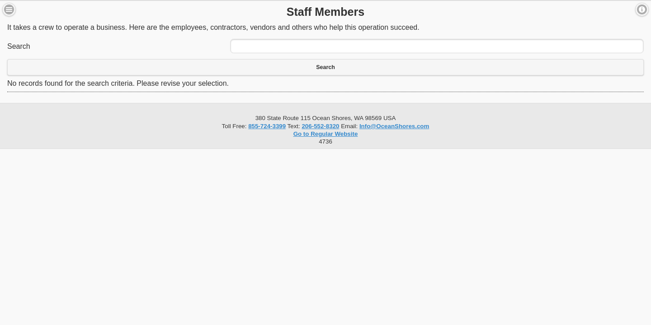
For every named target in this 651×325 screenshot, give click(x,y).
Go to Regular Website (325, 133)
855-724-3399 (267, 126)
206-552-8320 (320, 126)
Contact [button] (642, 9)
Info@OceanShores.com (394, 126)
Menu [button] (9, 9)
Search (18, 46)
